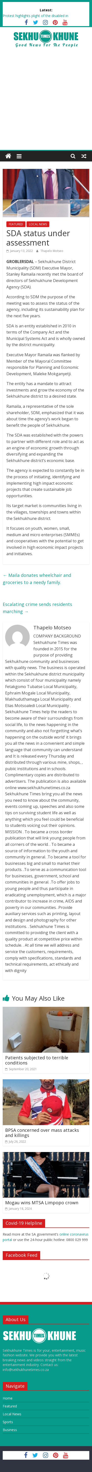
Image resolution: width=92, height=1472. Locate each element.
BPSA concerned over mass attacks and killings (42, 1132)
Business (10, 1429)
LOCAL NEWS (38, 224)
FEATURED (16, 224)
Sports (8, 1421)
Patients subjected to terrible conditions (36, 1060)
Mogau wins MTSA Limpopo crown (41, 1203)
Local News (12, 1414)
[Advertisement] (46, 101)
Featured (10, 1406)
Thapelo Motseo (51, 251)
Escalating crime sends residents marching (37, 607)
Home (8, 1398)
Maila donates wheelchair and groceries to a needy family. (37, 578)
